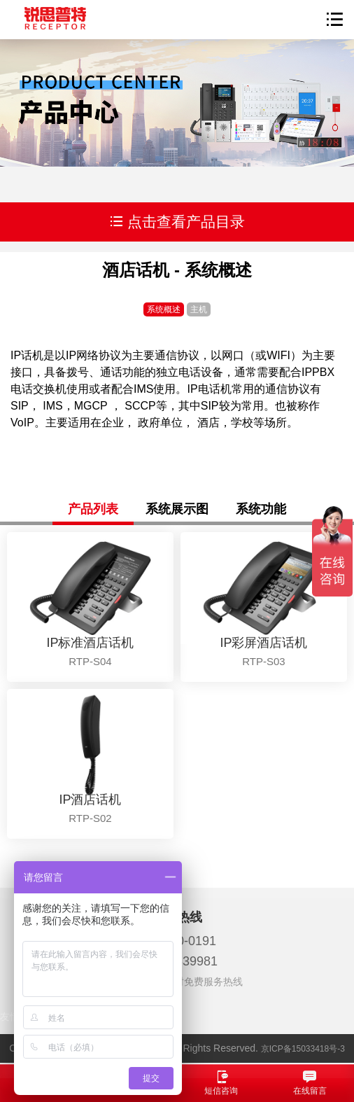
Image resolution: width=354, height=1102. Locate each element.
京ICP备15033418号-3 (303, 1049)
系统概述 (163, 309)
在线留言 (310, 1082)
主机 (198, 309)
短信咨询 (221, 1082)
